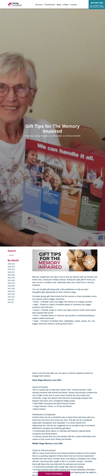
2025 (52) (11, 267)
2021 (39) (11, 277)
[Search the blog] (18, 255)
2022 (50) (11, 275)
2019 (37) (11, 283)
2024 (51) (11, 269)
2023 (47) (11, 272)
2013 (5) (11, 299)
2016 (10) (11, 291)
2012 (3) (11, 302)
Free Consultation (54, 473)
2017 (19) (11, 288)
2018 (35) (11, 286)
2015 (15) (11, 294)
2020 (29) (11, 280)
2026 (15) (11, 264)
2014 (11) (11, 297)
